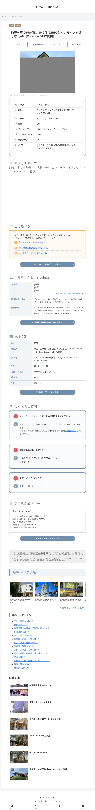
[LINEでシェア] (57, 44)
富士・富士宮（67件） (24, 637)
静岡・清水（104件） (24, 666)
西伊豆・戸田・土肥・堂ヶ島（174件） (32, 662)
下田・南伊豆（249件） (25, 623)
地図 (46, 361)
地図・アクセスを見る (47, 393)
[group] (21, 595)
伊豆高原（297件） (23, 634)
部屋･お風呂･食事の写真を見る (47, 323)
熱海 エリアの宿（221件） (74, 609)
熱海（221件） (21, 659)
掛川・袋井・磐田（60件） (26, 644)
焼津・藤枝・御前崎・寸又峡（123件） (32, 655)
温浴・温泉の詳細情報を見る (71, 294)
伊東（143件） (21, 626)
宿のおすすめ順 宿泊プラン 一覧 (33, 242)
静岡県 (18, 25)
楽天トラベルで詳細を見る (47, 540)
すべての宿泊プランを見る (47, 265)
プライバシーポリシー (41, 803)
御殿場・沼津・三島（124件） (28, 641)
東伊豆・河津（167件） (25, 648)
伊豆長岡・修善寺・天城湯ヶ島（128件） (33, 630)
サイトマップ (56, 803)
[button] (76, 44)
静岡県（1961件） (22, 669)
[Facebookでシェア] (38, 44)
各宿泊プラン (71, 432)
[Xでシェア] (18, 44)
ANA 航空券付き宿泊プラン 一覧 (33, 248)
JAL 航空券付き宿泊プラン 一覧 (32, 253)
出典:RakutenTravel (15, 95)
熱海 (11, 25)
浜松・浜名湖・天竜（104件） (28, 651)
